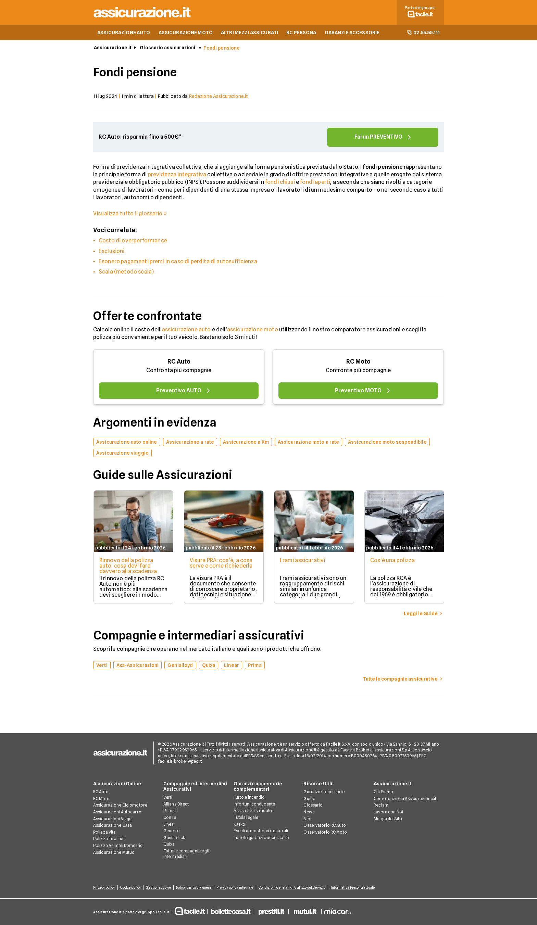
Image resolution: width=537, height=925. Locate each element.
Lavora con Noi (388, 811)
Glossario (313, 805)
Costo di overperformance (133, 241)
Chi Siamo (383, 792)
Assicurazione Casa (112, 825)
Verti (168, 797)
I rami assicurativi (303, 561)
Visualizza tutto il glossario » (130, 214)
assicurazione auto (186, 330)
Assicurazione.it (113, 48)
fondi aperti (315, 182)
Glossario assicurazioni (167, 48)
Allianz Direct (176, 804)
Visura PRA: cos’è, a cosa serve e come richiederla (221, 564)
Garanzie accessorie (323, 792)
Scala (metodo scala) (126, 272)
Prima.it (170, 810)
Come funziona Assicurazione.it (405, 798)
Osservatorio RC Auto (324, 825)
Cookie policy (131, 888)
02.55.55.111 (423, 33)
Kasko (240, 824)
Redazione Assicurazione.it (218, 97)
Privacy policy (104, 888)
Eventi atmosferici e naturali (261, 831)
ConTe (169, 817)
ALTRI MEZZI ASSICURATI (249, 33)
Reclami (381, 805)
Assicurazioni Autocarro (117, 811)
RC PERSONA (301, 33)
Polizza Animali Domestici (118, 845)
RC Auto (178, 362)
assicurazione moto (252, 330)
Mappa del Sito (388, 818)
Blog (307, 818)
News (308, 811)
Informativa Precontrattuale (356, 888)
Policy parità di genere (195, 888)
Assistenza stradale (253, 810)
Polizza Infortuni (109, 838)
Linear (169, 824)
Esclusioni (112, 251)
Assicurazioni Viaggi (113, 818)
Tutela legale (246, 817)
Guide (309, 798)
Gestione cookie (159, 888)
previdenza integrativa (177, 175)
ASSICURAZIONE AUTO (123, 33)
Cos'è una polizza (393, 561)
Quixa (169, 844)
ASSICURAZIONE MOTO (186, 33)
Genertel (171, 831)
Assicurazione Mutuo (114, 852)
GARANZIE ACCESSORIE (352, 33)
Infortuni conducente (254, 804)
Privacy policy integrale (237, 888)
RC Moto (358, 362)
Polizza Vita (104, 832)
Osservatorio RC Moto (325, 832)
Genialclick (174, 837)
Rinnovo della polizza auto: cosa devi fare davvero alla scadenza (128, 566)
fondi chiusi (280, 182)
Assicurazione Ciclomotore (120, 805)
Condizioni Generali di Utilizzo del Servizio (294, 888)
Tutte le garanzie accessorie (261, 837)
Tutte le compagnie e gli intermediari (186, 853)
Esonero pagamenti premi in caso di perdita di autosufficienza (178, 262)
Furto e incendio (249, 797)
